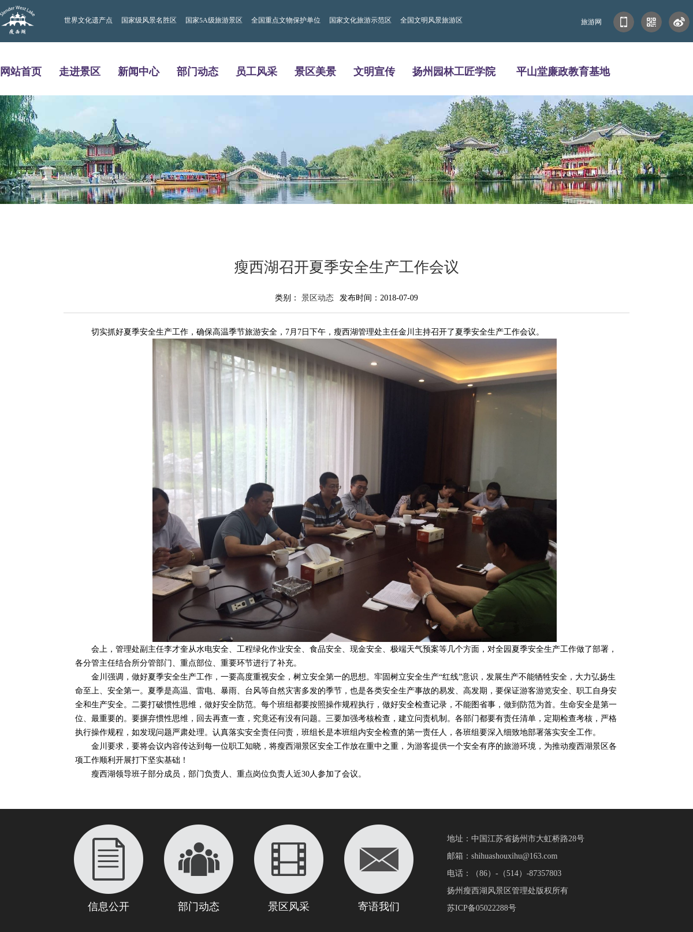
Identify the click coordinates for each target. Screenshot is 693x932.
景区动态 (317, 298)
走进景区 (79, 71)
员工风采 (256, 71)
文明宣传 (374, 71)
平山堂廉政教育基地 (563, 71)
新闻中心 (138, 71)
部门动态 (197, 71)
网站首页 (21, 71)
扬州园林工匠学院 (453, 71)
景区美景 (315, 71)
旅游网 (591, 22)
